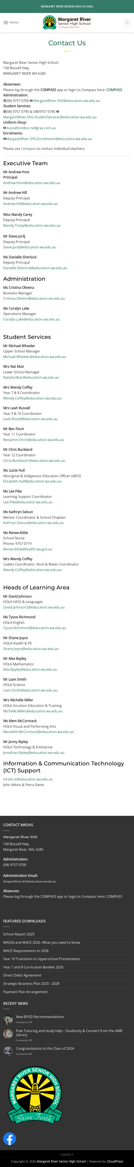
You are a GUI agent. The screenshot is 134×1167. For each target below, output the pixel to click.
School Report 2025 (18, 934)
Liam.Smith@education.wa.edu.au (30, 690)
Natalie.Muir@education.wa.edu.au (31, 377)
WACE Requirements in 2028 (25, 950)
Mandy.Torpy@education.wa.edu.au (32, 225)
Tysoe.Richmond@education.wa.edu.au (34, 628)
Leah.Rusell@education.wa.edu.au (30, 419)
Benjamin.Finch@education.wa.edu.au (33, 439)
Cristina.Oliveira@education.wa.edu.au (34, 298)
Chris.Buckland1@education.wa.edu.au (34, 460)
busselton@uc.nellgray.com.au (31, 128)
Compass (29, 148)
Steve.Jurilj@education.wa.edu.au (29, 247)
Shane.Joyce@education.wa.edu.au (31, 648)
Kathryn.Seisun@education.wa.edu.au (33, 522)
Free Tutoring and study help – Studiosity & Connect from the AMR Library (69, 1033)
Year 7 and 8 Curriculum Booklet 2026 (33, 967)
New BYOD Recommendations (40, 1017)
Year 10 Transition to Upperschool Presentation (41, 959)
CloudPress (115, 1161)
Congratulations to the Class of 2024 (45, 1049)
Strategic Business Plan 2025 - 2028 (31, 983)
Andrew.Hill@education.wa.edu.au (30, 203)
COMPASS (114, 89)
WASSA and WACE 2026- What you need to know (41, 942)
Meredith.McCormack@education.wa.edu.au (38, 731)
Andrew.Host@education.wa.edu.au (31, 182)
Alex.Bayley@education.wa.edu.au (30, 669)
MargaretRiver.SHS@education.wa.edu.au (66, 100)
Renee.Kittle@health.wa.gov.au (27, 549)
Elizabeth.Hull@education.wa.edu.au (32, 481)
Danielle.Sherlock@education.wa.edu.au (35, 268)
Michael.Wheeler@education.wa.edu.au (34, 356)
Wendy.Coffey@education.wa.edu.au (32, 398)
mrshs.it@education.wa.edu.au (28, 779)
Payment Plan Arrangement (25, 991)
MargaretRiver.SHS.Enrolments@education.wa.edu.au (49, 138)
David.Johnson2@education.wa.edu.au (34, 607)
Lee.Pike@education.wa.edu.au (28, 502)
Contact (67, 1155)
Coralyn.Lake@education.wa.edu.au (31, 319)
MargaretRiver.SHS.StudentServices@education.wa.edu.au (50, 117)
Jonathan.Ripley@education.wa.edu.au (33, 752)
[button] (11, 22)
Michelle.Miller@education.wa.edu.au (33, 711)
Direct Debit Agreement (22, 975)
